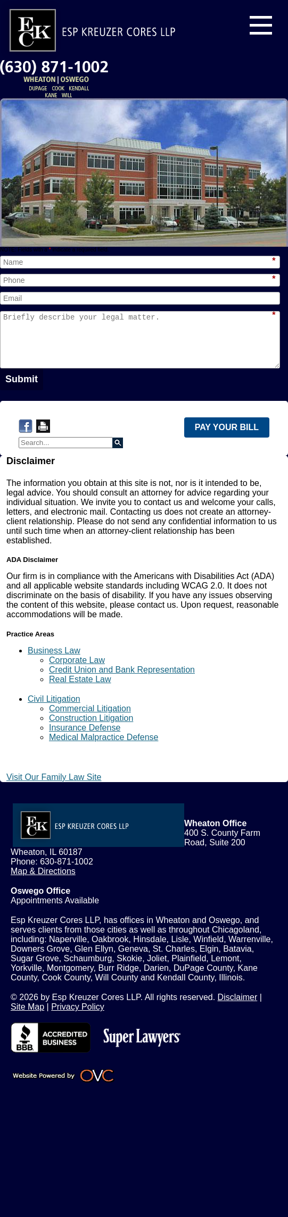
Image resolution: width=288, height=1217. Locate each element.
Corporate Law (77, 660)
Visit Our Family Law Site (53, 777)
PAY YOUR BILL (227, 427)
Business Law (54, 650)
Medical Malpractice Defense (103, 737)
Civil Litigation (54, 698)
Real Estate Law (80, 679)
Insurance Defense (84, 727)
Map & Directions (43, 871)
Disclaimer (238, 997)
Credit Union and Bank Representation (122, 669)
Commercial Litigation (90, 708)
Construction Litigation (91, 718)
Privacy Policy (77, 1006)
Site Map (27, 1006)
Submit (21, 379)
